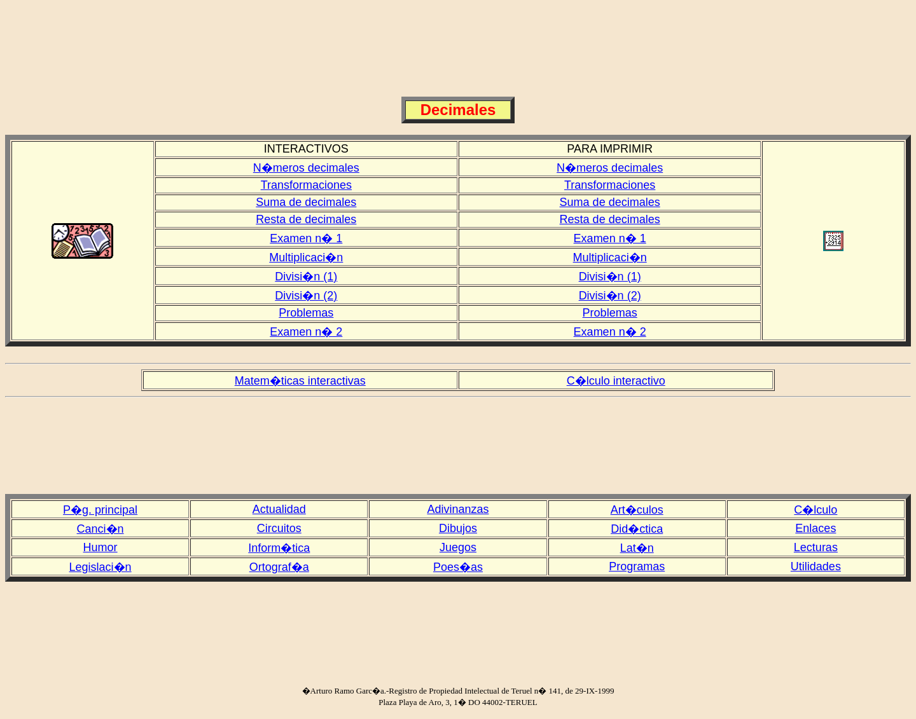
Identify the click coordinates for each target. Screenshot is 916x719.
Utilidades (816, 566)
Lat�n (637, 548)
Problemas (306, 312)
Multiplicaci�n (306, 257)
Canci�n (100, 529)
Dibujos (458, 528)
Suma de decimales (306, 202)
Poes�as (458, 567)
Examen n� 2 (306, 331)
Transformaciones (306, 185)
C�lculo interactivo (616, 380)
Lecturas (816, 547)
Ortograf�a (279, 567)
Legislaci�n (100, 567)
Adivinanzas (458, 509)
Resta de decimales (306, 219)
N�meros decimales (306, 167)
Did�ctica (637, 529)
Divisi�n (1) (306, 276)
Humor (100, 547)
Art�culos (637, 509)
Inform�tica (279, 548)
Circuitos (279, 528)
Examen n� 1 (306, 238)
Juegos (458, 547)
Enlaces (815, 528)
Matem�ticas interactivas (300, 380)
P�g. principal (100, 509)
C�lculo (815, 509)
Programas (637, 566)
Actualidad (279, 509)
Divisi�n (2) (306, 295)
